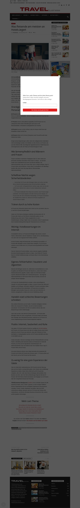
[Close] (59, 76)
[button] (3, 504)
